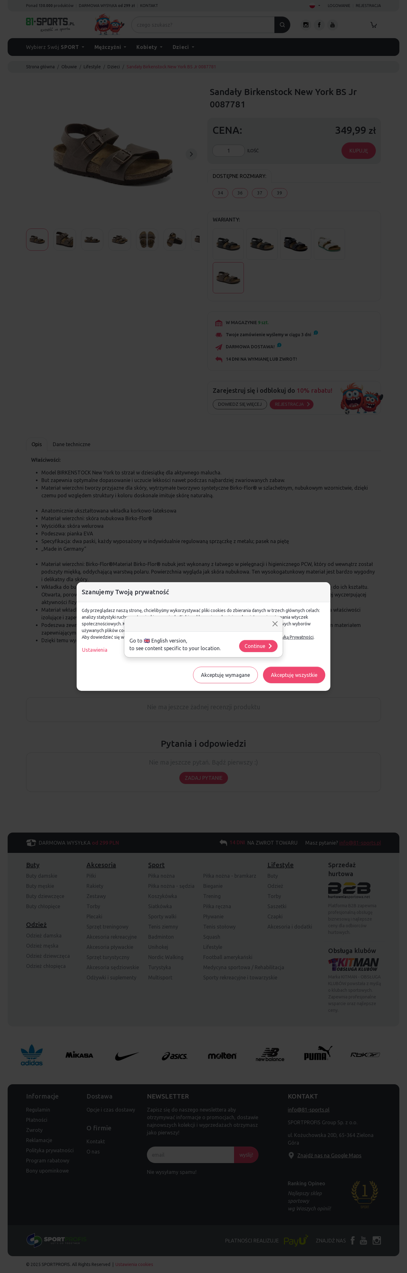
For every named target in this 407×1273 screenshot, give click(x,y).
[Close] (275, 624)
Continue (259, 646)
